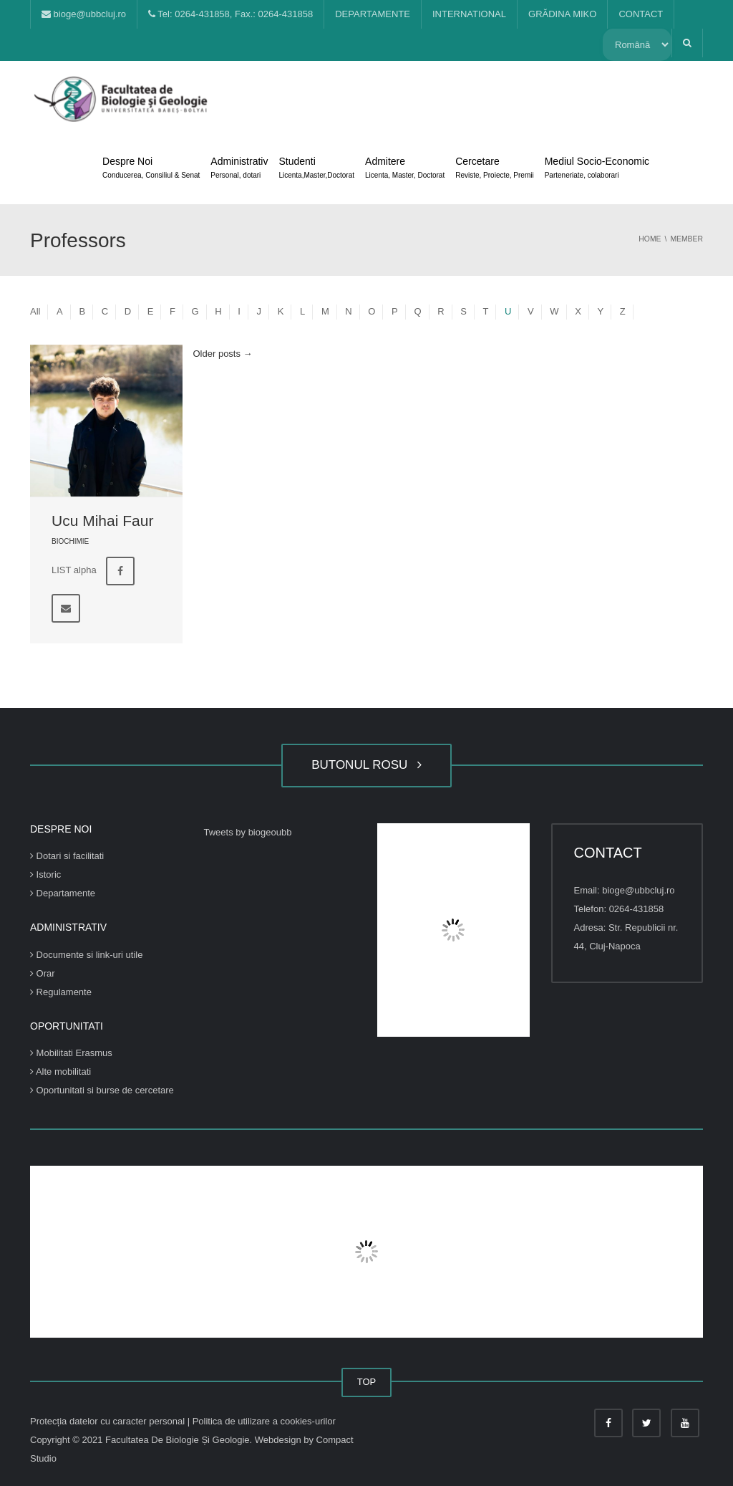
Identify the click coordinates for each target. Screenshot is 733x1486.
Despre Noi (151, 169)
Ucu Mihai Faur (102, 520)
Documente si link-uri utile (86, 954)
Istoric (45, 874)
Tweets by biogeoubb (248, 832)
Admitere (405, 169)
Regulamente (61, 992)
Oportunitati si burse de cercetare (102, 1090)
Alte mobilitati (60, 1071)
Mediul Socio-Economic (597, 169)
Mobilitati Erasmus (71, 1053)
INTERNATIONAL (469, 14)
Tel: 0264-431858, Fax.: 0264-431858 (230, 14)
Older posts (223, 353)
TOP (367, 1381)
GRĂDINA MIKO (562, 14)
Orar (42, 973)
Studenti (316, 169)
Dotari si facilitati (67, 855)
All (35, 311)
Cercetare (494, 169)
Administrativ (239, 169)
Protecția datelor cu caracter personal (109, 1421)
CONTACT (640, 14)
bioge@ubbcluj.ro (84, 14)
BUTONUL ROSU (366, 765)
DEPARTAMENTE (372, 14)
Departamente (62, 893)
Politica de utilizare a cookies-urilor (264, 1421)
